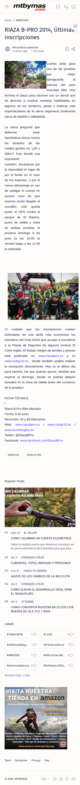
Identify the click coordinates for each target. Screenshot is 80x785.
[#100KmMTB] (22, 634)
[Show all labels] (17, 675)
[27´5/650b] (27, 601)
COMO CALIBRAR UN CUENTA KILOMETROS (41, 538)
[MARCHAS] (22, 20)
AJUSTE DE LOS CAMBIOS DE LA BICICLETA (40, 576)
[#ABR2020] (22, 655)
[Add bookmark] (67, 49)
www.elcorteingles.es (19, 430)
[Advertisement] (57, 188)
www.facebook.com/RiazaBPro (41, 440)
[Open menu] (6, 6)
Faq (46, 760)
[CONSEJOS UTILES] (32, 557)
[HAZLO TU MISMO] (35, 570)
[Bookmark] (73, 6)
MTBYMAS (21, 779)
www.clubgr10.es (16, 361)
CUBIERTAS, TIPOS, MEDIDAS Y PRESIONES (41, 563)
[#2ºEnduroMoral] (58, 645)
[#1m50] (58, 634)
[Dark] (65, 6)
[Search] (58, 6)
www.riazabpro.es (50, 356)
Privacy (36, 760)
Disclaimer (21, 760)
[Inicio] (8, 20)
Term (8, 760)
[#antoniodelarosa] (22, 665)
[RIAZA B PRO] (34, 454)
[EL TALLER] (30, 532)
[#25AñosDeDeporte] (22, 645)
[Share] (73, 49)
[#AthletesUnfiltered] (58, 665)
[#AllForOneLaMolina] (58, 655)
